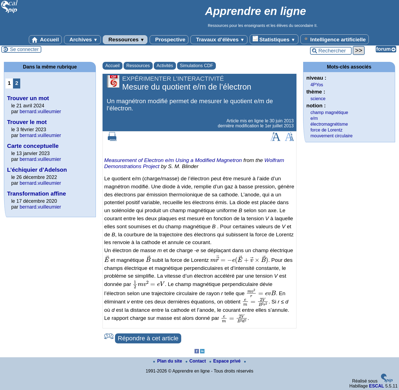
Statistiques (274, 39)
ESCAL (376, 386)
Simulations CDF (196, 65)
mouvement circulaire (331, 135)
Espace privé (225, 361)
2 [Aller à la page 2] (16, 83)
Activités (165, 65)
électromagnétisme (329, 124)
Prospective (169, 40)
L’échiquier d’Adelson (37, 169)
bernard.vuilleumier (40, 111)
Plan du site (168, 361)
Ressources (125, 40)
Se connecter (24, 49)
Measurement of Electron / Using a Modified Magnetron (173, 160)
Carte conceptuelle (32, 146)
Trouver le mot (27, 122)
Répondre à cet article (148, 338)
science (317, 98)
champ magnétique (329, 112)
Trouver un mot (28, 98)
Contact (196, 361)
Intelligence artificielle (334, 39)
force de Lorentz (326, 130)
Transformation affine (36, 193)
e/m (314, 118)
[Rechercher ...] (331, 51)
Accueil (45, 40)
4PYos (316, 84)
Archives (82, 40)
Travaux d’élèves (218, 40)
